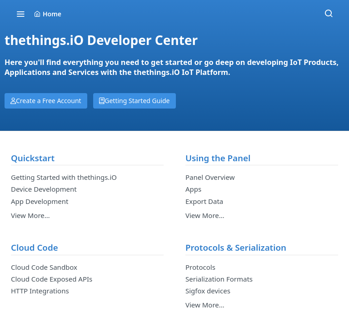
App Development (39, 201)
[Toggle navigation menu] (20, 13)
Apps (193, 188)
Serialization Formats (219, 278)
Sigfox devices (207, 290)
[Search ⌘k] (328, 13)
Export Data (204, 201)
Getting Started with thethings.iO (64, 177)
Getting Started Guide (134, 100)
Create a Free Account (45, 100)
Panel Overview (209, 177)
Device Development (44, 188)
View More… (30, 215)
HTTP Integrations (40, 290)
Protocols (200, 267)
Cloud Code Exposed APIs (51, 278)
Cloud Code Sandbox (44, 267)
